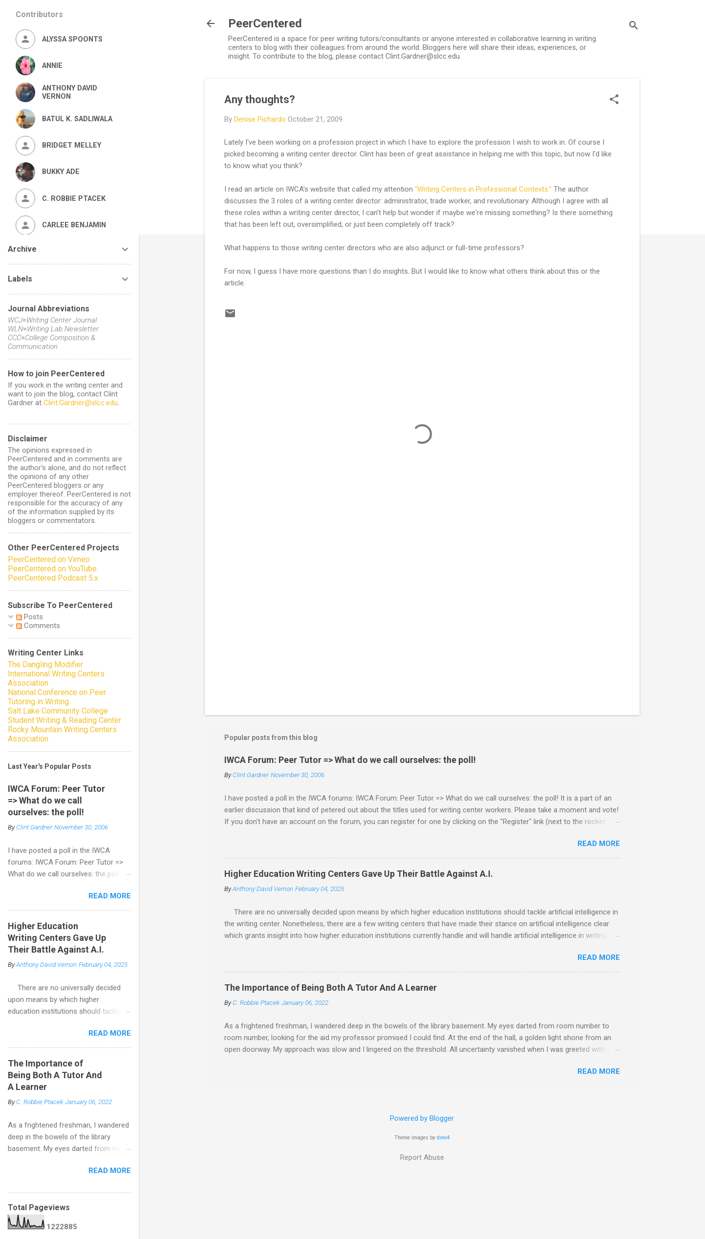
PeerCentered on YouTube (52, 568)
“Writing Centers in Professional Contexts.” (483, 189)
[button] (614, 100)
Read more (598, 843)
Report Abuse (422, 1157)
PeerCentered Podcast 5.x (53, 578)
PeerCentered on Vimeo (49, 559)
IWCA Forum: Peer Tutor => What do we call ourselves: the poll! (350, 760)
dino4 (443, 1137)
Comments (38, 625)
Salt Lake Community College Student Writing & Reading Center (64, 715)
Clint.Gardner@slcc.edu (80, 402)
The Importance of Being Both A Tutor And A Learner (330, 987)
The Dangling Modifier (45, 664)
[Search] (634, 27)
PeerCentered (265, 23)
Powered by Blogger (422, 1118)
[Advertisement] (422, 624)
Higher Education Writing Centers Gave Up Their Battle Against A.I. (358, 874)
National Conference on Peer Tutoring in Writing (57, 697)
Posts (29, 616)
